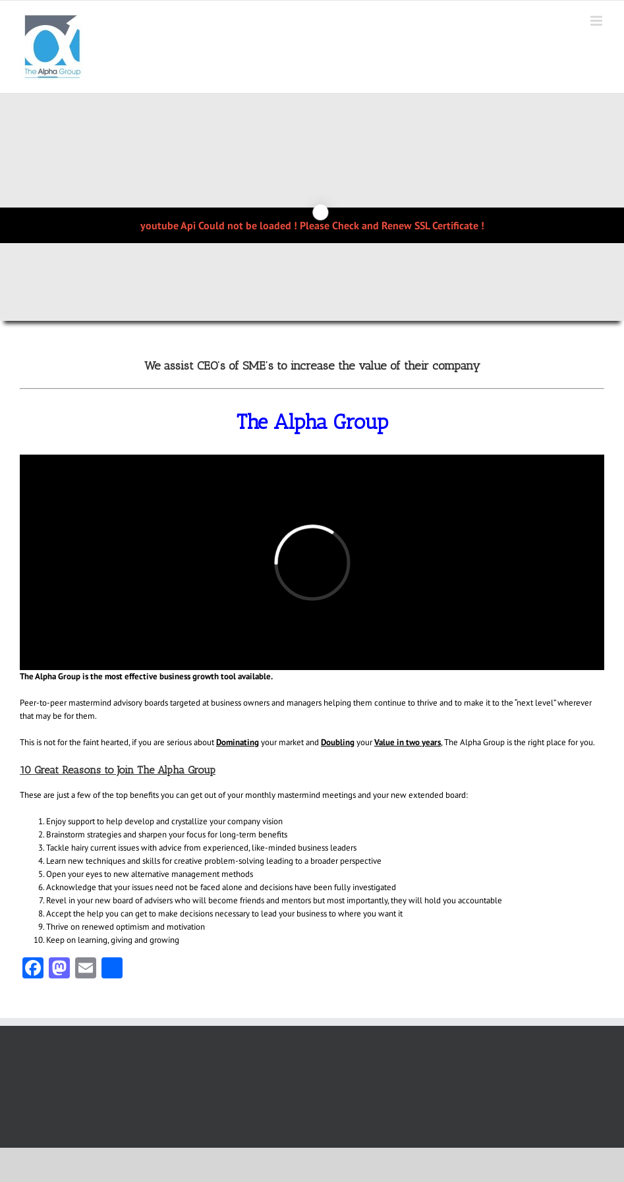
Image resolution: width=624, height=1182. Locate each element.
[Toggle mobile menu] (597, 21)
